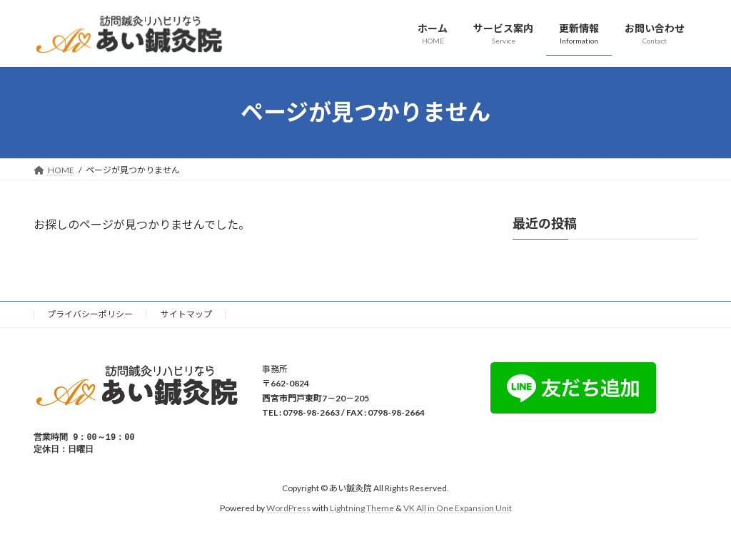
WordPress (288, 509)
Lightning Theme (362, 509)
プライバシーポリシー (90, 314)
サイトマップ (186, 314)
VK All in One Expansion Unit (457, 509)
